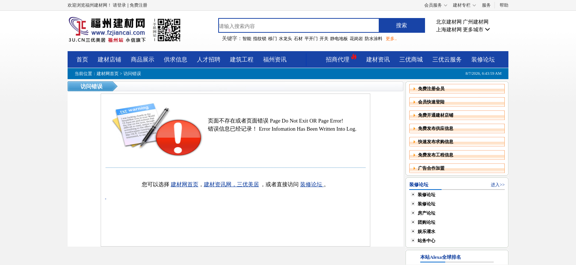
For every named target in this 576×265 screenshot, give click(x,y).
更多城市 (476, 29)
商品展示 (142, 59)
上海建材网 (449, 29)
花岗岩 (356, 38)
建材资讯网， (220, 184)
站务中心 (426, 240)
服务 (486, 5)
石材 (298, 38)
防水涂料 (373, 38)
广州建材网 (476, 22)
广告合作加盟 (431, 168)
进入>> (498, 184)
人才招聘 (208, 59)
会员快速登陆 (431, 102)
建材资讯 (378, 59)
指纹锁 (259, 38)
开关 (324, 38)
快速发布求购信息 (435, 141)
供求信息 (175, 59)
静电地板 (339, 38)
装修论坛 (483, 59)
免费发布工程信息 (435, 155)
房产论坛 (426, 213)
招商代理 (341, 58)
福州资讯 (275, 59)
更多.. (391, 38)
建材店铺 (109, 59)
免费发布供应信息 (435, 128)
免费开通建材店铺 (435, 115)
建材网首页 (108, 73)
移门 (272, 38)
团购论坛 (426, 222)
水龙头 (285, 38)
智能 (246, 38)
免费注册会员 (431, 88)
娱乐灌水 (426, 231)
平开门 (311, 38)
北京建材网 (449, 22)
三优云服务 (447, 59)
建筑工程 (241, 59)
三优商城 (411, 59)
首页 (82, 59)
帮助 (504, 5)
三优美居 (248, 184)
